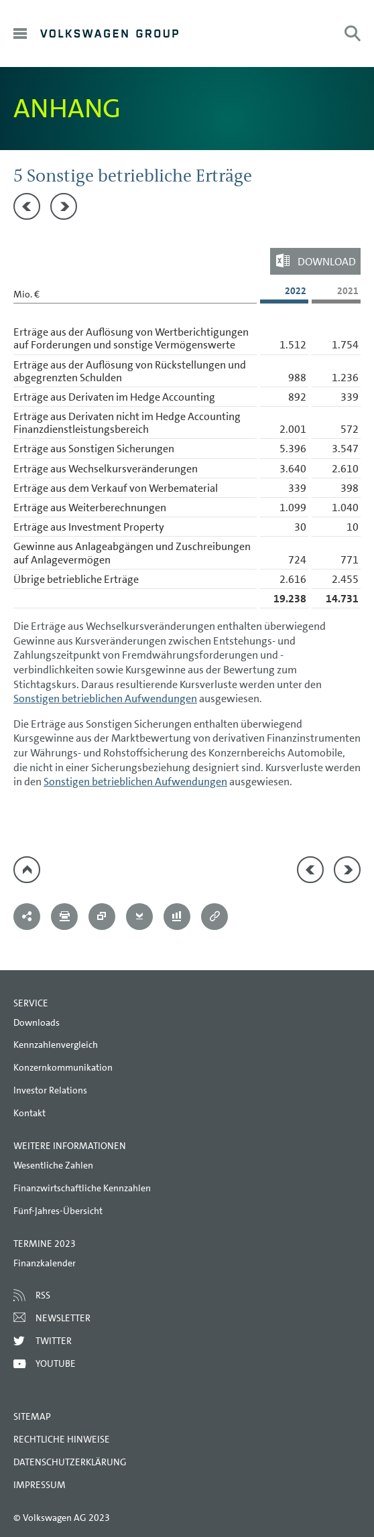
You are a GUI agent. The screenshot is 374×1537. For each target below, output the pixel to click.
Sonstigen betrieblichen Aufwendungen (105, 698)
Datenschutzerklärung (70, 1462)
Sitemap (32, 1416)
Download (327, 262)
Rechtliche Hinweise (61, 1439)
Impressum (39, 1485)
